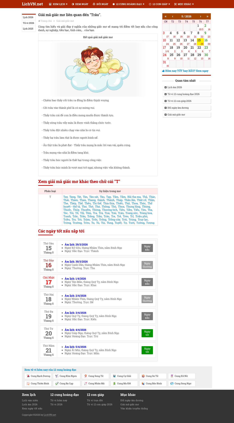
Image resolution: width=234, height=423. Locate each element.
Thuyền (85, 209)
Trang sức (131, 213)
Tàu (102, 196)
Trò (80, 219)
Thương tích (109, 209)
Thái (66, 200)
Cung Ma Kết (121, 384)
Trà (101, 213)
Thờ (90, 206)
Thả (145, 196)
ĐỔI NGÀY (100, 4)
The (65, 203)
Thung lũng (133, 206)
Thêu (87, 203)
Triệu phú (141, 216)
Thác (152, 196)
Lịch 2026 (28, 17)
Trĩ (132, 216)
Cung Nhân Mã (94, 384)
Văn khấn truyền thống (134, 408)
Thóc (143, 203)
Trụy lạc (143, 219)
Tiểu (136, 209)
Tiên (122, 209)
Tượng (150, 222)
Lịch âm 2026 (173, 87)
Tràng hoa (146, 213)
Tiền (129, 209)
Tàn (85, 196)
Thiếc (119, 203)
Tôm (88, 213)
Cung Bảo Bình (151, 384)
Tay (65, 196)
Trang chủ (46, 20)
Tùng (110, 222)
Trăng (90, 216)
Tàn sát (93, 196)
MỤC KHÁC (182, 4)
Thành (110, 200)
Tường (140, 222)
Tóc (65, 213)
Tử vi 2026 (28, 23)
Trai (107, 213)
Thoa (135, 203)
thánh (101, 200)
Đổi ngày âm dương (177, 107)
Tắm (115, 196)
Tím (143, 209)
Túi (103, 222)
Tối (82, 213)
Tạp (108, 196)
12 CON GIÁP (158, 4)
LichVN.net (32, 4)
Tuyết (118, 222)
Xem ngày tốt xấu (32, 408)
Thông (106, 206)
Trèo (125, 216)
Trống (102, 219)
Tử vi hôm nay (58, 400)
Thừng (96, 209)
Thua (121, 206)
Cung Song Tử (93, 376)
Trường (77, 222)
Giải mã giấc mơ (65, 20)
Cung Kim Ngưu (66, 376)
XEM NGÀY (80, 4)
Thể (80, 203)
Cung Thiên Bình (37, 384)
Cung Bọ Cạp (64, 384)
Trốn (94, 219)
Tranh (67, 216)
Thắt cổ (141, 200)
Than (83, 200)
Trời (124, 219)
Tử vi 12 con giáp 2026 (178, 100)
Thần (151, 200)
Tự (125, 222)
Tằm (123, 196)
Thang (92, 200)
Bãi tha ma (134, 196)
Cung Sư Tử (149, 376)
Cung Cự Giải (121, 376)
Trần (99, 216)
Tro (74, 219)
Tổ (76, 213)
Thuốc (67, 209)
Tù (97, 222)
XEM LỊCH (57, 4)
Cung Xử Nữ (179, 376)
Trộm (86, 219)
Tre (113, 216)
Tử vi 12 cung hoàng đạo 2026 (182, 94)
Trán (121, 213)
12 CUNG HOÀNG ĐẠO (127, 4)
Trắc (75, 216)
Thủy (76, 209)
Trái (113, 213)
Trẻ (119, 216)
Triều (66, 219)
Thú (113, 206)
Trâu (106, 216)
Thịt (127, 203)
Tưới (132, 222)
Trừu (87, 222)
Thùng (146, 206)
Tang (72, 196)
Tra (95, 213)
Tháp (119, 200)
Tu (92, 222)
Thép (73, 203)
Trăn (82, 216)
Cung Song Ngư (180, 384)
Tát (79, 196)
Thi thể (97, 203)
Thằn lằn (129, 200)
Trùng (132, 219)
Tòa (150, 209)
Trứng (67, 222)
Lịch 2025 (28, 28)
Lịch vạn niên (30, 400)
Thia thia (108, 203)
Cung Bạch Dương (38, 376)
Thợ (97, 206)
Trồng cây (114, 219)
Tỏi (71, 213)
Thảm (74, 200)
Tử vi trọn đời (95, 400)
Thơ (84, 206)
